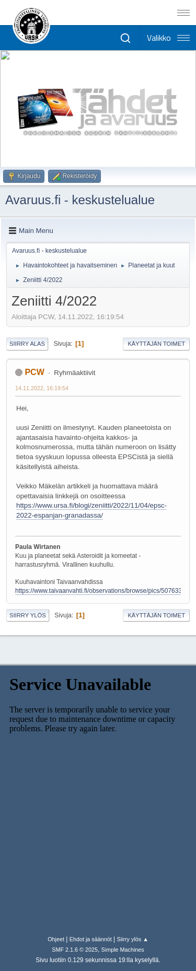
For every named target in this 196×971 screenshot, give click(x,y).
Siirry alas (27, 344)
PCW (34, 372)
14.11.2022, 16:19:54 (41, 388)
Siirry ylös (27, 615)
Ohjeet (56, 939)
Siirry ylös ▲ (132, 939)
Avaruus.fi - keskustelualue (80, 200)
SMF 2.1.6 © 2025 (75, 949)
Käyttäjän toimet (156, 344)
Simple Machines (122, 949)
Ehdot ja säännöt (91, 939)
